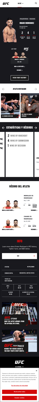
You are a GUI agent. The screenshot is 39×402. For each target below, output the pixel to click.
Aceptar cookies (20, 398)
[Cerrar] (36, 370)
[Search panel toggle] (36, 3)
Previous (3, 89)
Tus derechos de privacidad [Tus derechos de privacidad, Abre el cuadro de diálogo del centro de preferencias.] (19, 385)
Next (35, 89)
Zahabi (26, 217)
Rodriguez (28, 198)
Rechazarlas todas (19, 392)
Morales (27, 196)
